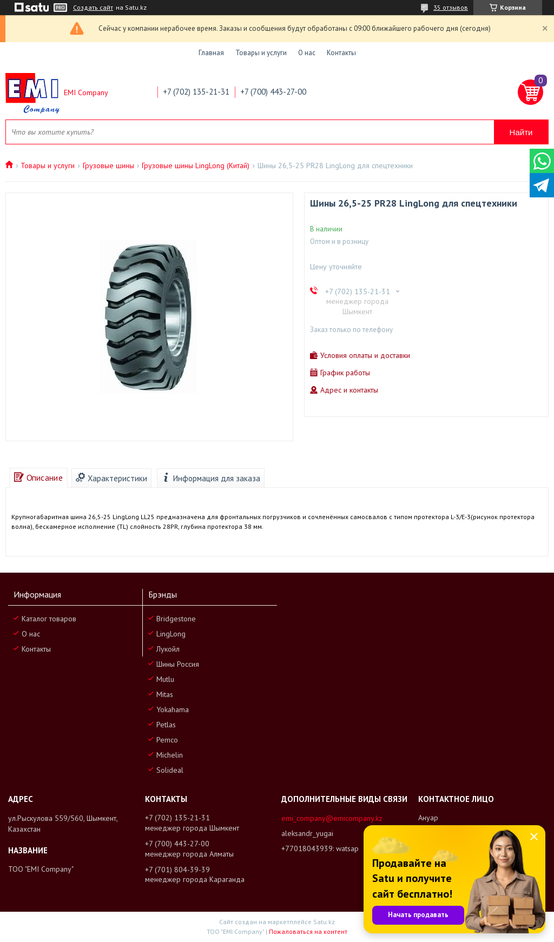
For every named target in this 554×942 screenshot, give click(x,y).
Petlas (166, 724)
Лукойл (168, 649)
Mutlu (165, 679)
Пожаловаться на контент (308, 931)
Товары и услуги (261, 52)
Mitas (164, 694)
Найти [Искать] (521, 132)
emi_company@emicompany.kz (331, 818)
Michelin (169, 755)
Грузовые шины (108, 165)
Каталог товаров (49, 618)
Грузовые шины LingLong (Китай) (195, 165)
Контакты (341, 52)
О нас (306, 52)
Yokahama (172, 709)
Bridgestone (176, 618)
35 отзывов (450, 7)
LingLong (171, 634)
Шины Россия (177, 664)
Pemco (167, 740)
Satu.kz (324, 922)
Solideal (169, 770)
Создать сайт (93, 7)
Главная (211, 52)
